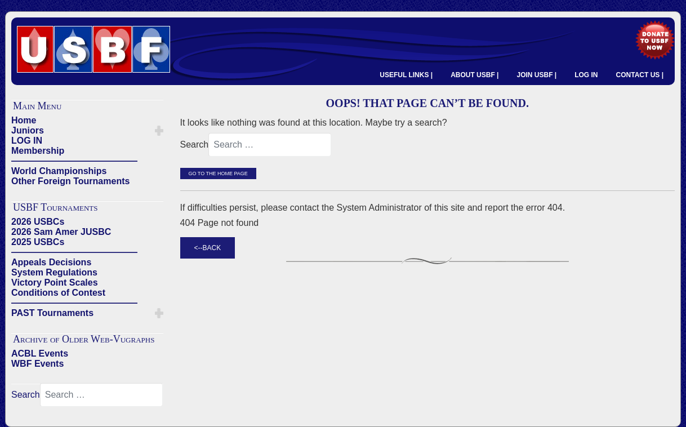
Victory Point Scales (54, 282)
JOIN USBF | (536, 75)
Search (25, 394)
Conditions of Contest (58, 292)
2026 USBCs (37, 221)
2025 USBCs (37, 242)
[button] (159, 131)
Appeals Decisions (51, 262)
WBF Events (37, 363)
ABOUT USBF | (474, 75)
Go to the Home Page (218, 173)
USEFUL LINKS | (406, 75)
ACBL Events (39, 353)
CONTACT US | (639, 75)
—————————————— (74, 161)
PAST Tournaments (52, 313)
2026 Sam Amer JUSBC (61, 232)
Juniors (27, 130)
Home (23, 120)
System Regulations (54, 272)
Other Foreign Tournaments (70, 181)
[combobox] (101, 395)
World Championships (58, 171)
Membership (37, 150)
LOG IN (586, 75)
